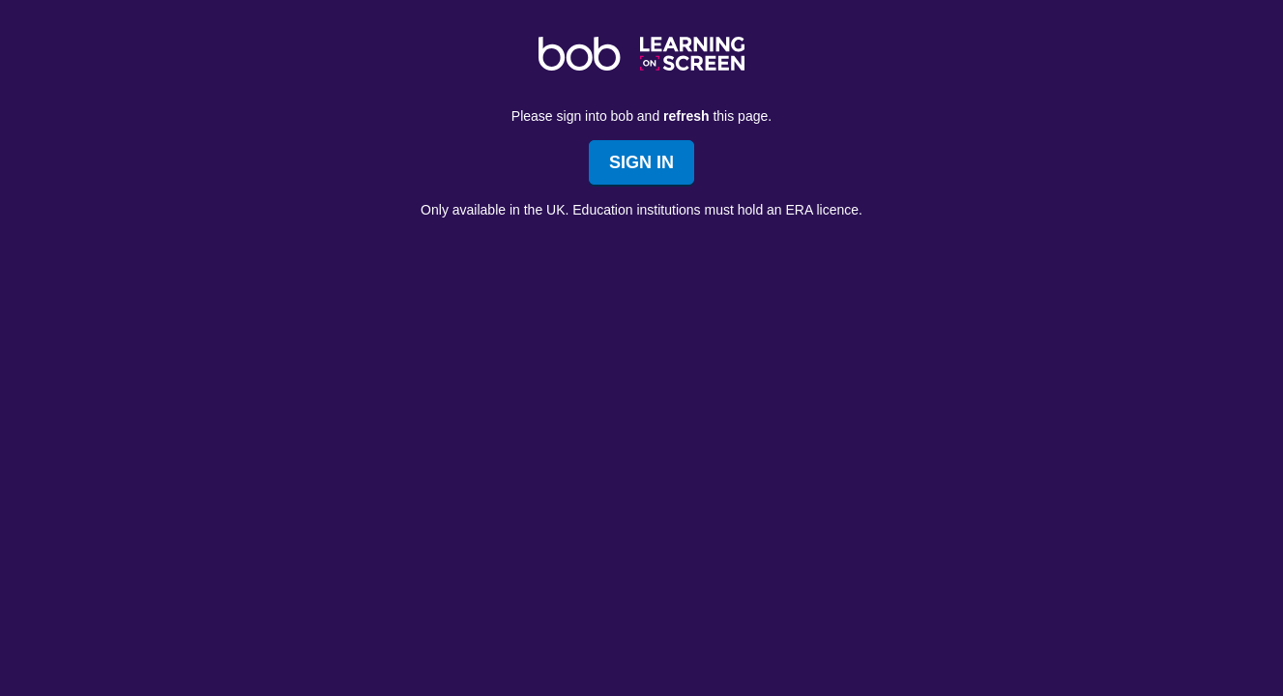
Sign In (641, 162)
